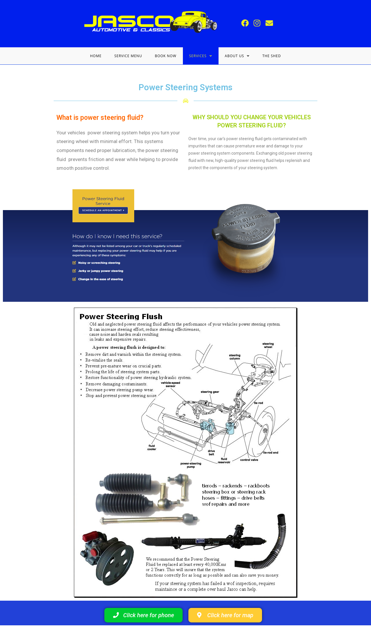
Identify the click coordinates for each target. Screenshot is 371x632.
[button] (143, 615)
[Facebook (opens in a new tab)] (246, 23)
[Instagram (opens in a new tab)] (258, 23)
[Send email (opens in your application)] (270, 23)
